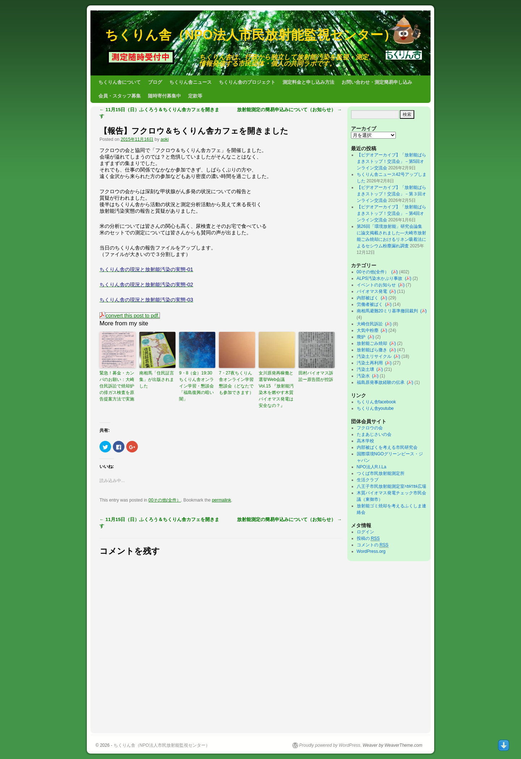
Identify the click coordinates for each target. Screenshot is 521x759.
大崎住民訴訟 (371, 323)
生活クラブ (367, 479)
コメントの (373, 545)
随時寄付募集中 (164, 96)
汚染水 (364, 375)
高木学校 (365, 440)
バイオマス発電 (373, 291)
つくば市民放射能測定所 (380, 473)
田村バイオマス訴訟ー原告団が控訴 (315, 376)
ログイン (365, 531)
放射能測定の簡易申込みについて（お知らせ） (289, 109)
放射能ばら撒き (373, 349)
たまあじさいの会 (374, 434)
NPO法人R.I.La (371, 466)
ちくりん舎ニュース (190, 82)
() (394, 271)
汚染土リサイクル (375, 356)
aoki (165, 139)
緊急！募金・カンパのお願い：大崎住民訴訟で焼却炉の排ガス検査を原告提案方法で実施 (116, 386)
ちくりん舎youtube (375, 408)
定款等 (195, 96)
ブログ (155, 82)
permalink (221, 500)
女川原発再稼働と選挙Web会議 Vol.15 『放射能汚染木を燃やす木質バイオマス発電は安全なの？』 (276, 389)
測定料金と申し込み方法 (308, 82)
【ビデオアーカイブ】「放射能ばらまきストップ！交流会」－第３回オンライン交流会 (391, 194)
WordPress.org (371, 551)
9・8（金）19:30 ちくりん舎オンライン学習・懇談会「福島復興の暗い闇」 (197, 386)
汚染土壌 (367, 369)
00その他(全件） (164, 500)
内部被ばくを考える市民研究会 (387, 447)
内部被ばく (369, 297)
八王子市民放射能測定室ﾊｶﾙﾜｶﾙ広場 (394, 486)
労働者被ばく (371, 304)
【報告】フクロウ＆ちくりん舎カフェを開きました (193, 130)
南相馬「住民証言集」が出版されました (156, 379)
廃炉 (362, 336)
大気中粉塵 (369, 330)
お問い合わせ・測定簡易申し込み (377, 82)
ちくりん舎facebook (376, 401)
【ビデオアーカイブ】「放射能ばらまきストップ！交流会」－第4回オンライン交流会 (391, 213)
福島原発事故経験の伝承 (382, 382)
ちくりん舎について (119, 82)
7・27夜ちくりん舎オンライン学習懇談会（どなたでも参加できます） (236, 382)
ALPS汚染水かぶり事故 (381, 278)
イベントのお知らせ (377, 284)
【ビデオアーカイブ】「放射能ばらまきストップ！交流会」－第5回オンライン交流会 (391, 161)
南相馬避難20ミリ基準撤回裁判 (388, 310)
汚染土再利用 (371, 362)
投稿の (368, 538)
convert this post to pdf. (130, 315)
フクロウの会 (370, 427)
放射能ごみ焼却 (373, 343)
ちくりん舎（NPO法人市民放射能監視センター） (250, 34)
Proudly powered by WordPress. (330, 745)
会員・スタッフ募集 (119, 96)
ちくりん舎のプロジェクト (247, 82)
